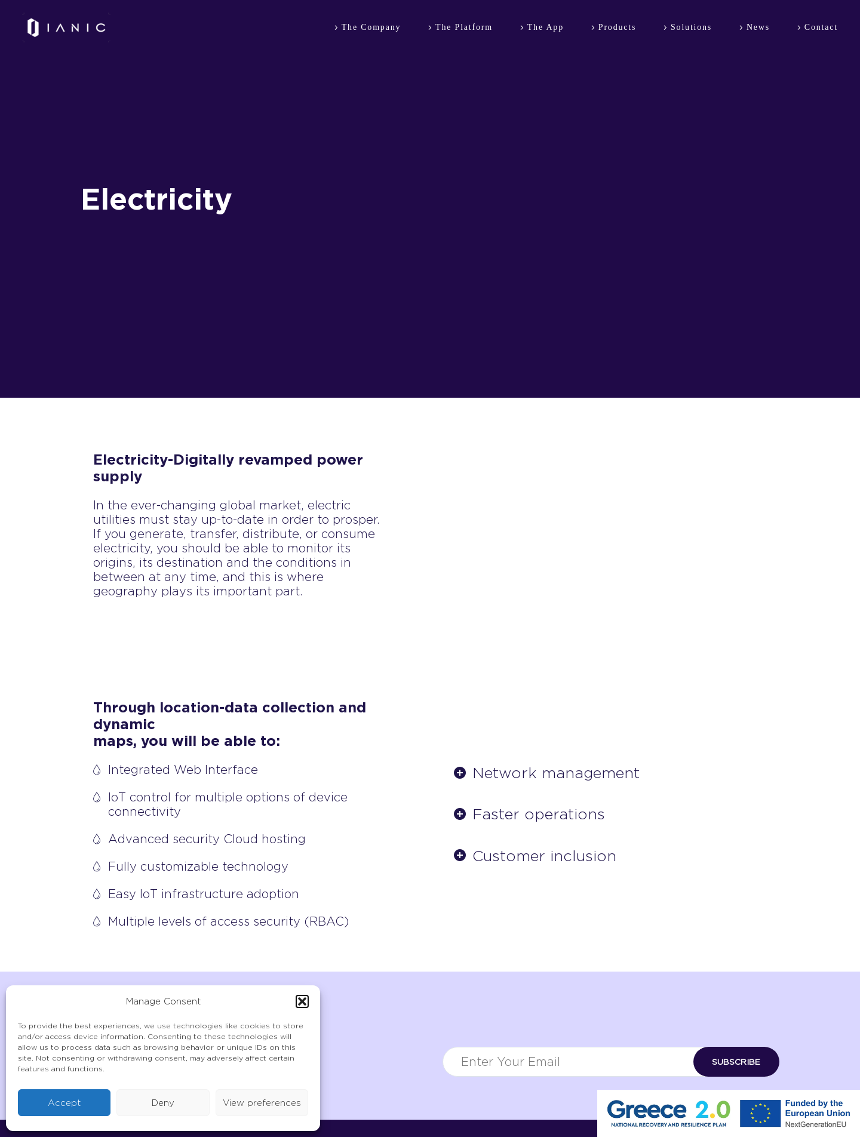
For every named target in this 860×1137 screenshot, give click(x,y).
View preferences (262, 1103)
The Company (371, 27)
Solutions (691, 27)
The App (545, 27)
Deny (163, 1103)
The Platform (464, 27)
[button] (302, 1001)
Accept (64, 1103)
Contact (821, 27)
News (758, 27)
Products (617, 27)
